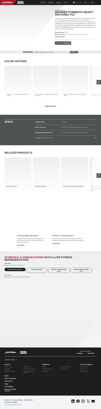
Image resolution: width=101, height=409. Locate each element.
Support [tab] (58, 2)
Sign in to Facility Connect (10, 390)
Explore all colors (50, 106)
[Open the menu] (94, 2)
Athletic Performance (29, 369)
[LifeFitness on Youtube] (93, 401)
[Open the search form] (87, 2)
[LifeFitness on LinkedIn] (73, 401)
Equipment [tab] (51, 2)
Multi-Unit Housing (9, 371)
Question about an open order (81, 270)
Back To (7, 6)
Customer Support (36, 269)
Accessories (45, 371)
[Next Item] (99, 82)
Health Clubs (8, 366)
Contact (65, 2)
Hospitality (7, 369)
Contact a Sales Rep (63, 43)
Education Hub (84, 371)
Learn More (20, 245)
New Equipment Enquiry (15, 269)
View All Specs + (60, 36)
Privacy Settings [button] (18, 400)
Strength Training (47, 369)
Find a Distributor (10, 378)
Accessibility (8, 386)
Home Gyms (26, 366)
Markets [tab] (43, 2)
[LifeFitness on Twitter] (88, 401)
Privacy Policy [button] (28, 400)
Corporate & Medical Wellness (29, 372)
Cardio (44, 366)
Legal (6, 384)
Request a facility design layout (58, 270)
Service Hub (83, 369)
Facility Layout (84, 366)
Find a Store (8, 381)
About (6, 376)
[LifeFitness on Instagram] (83, 401)
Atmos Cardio (64, 369)
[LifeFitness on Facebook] (78, 401)
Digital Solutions (65, 366)
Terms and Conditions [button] (11, 402)
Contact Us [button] (7, 400)
